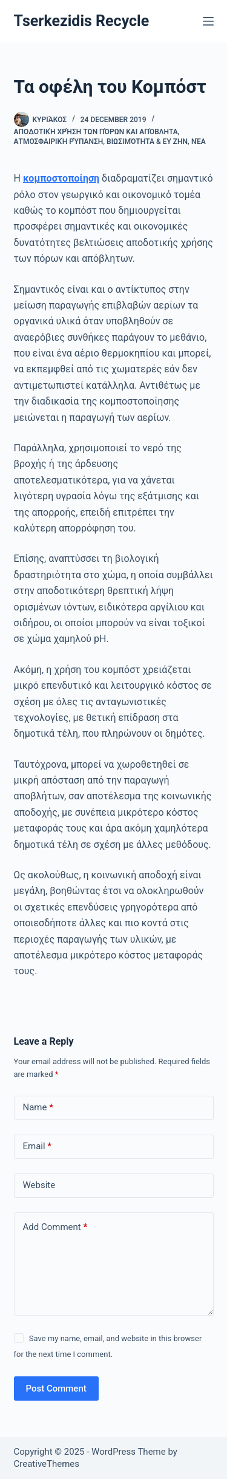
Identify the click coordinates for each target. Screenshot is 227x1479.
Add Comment (55, 1227)
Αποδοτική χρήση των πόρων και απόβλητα (96, 132)
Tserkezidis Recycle (82, 21)
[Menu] (208, 21)
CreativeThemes (47, 1463)
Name (38, 1107)
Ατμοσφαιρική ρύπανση (59, 141)
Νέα (198, 141)
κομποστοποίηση (61, 178)
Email (37, 1146)
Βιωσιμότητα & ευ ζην (147, 141)
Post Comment (56, 1388)
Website (39, 1185)
